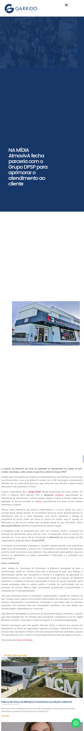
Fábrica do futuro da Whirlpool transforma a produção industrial (36, 701)
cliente (38, 501)
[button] (66, 5)
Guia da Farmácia (24, 640)
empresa (59, 495)
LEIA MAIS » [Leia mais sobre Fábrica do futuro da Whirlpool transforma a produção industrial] (5, 716)
